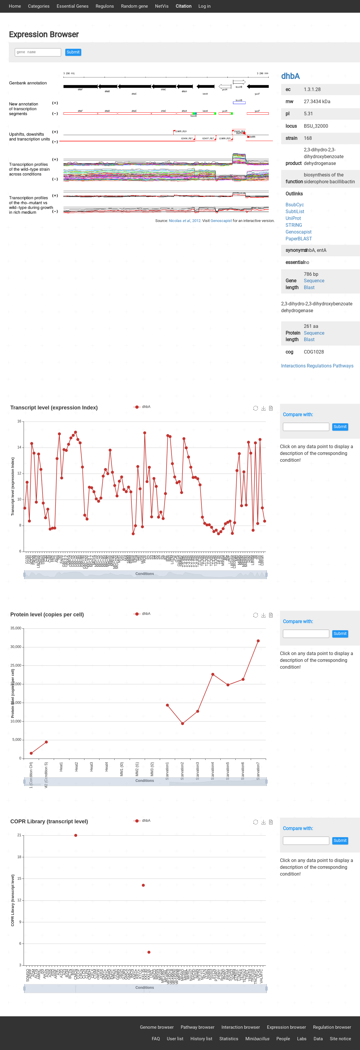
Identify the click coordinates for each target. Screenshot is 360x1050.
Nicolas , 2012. (185, 220)
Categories (39, 6)
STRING (294, 225)
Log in (204, 6)
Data (318, 1038)
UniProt (293, 218)
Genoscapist (222, 220)
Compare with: (298, 414)
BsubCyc (295, 205)
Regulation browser (332, 1027)
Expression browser (286, 1027)
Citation (183, 6)
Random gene (134, 6)
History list (201, 1038)
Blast (309, 287)
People (283, 1038)
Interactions (293, 366)
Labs (302, 1038)
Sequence (314, 280)
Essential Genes (73, 6)
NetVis (162, 6)
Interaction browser (240, 1027)
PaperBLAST (299, 239)
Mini (257, 1038)
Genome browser (157, 1027)
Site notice (340, 1038)
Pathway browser (197, 1027)
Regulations (319, 366)
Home (15, 6)
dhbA (290, 76)
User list (175, 1038)
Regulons (105, 6)
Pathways (343, 366)
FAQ (156, 1038)
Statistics (228, 1038)
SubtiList (295, 211)
